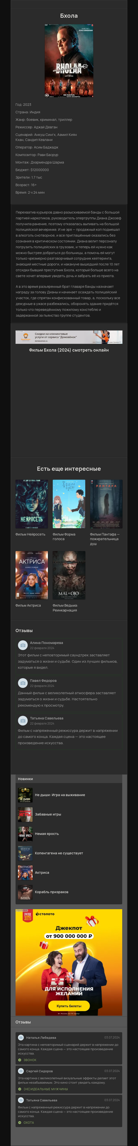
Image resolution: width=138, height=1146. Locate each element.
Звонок (27, 1060)
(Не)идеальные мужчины (43, 1089)
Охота (26, 1123)
